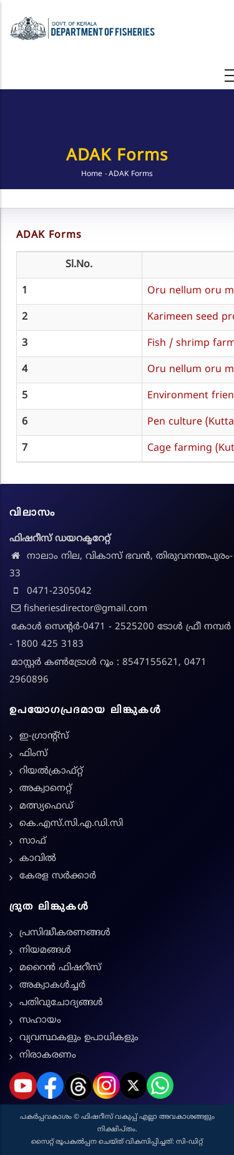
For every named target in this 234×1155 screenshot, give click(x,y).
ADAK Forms (49, 235)
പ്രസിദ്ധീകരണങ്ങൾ (64, 933)
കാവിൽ (37, 859)
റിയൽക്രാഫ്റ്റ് (51, 771)
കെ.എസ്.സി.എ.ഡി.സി (71, 824)
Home (91, 174)
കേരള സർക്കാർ (57, 876)
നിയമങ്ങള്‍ (45, 950)
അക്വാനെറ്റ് (45, 789)
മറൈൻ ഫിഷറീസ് (60, 968)
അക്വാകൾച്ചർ (52, 985)
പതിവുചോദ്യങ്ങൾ (61, 1003)
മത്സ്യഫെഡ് (46, 806)
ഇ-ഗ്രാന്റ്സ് (44, 736)
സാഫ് (32, 841)
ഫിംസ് (33, 754)
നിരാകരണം (47, 1055)
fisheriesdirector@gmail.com (78, 609)
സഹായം (40, 1020)
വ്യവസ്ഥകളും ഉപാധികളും (79, 1038)
